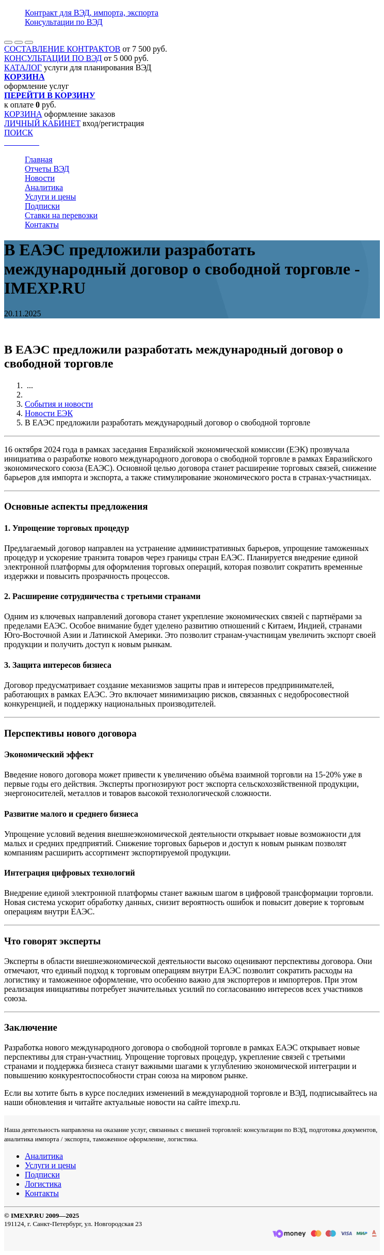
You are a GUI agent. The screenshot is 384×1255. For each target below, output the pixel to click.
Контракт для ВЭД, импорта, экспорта (91, 12)
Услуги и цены (50, 196)
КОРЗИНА (23, 114)
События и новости (59, 404)
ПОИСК (18, 132)
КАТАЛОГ (23, 67)
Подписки (42, 206)
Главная (39, 159)
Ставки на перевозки (61, 215)
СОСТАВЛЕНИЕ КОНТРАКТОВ (62, 48)
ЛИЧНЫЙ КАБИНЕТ (42, 123)
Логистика (43, 1184)
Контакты (42, 224)
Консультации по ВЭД (64, 22)
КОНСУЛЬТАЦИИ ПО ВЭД (53, 58)
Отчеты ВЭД (47, 168)
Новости (40, 178)
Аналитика (44, 187)
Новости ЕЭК (49, 413)
